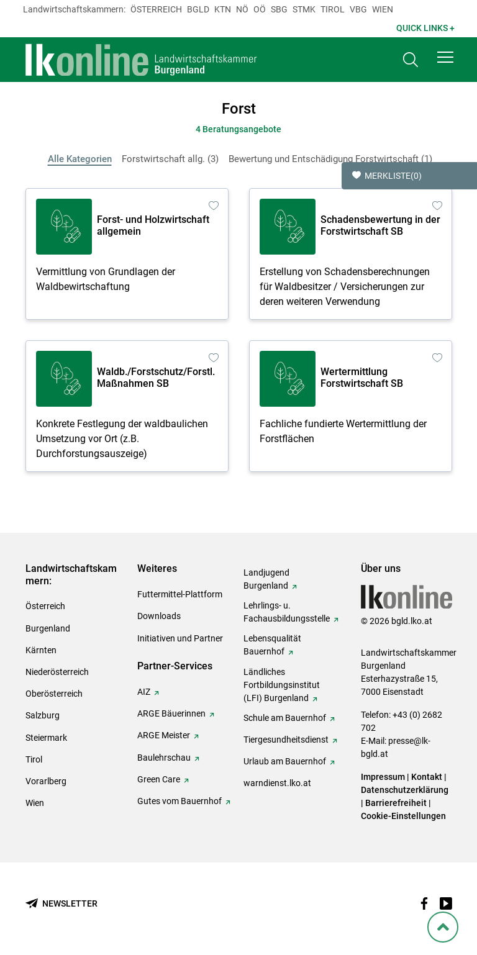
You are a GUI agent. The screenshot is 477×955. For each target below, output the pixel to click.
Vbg (358, 9)
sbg (279, 9)
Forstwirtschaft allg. (170, 159)
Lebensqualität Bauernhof (272, 644)
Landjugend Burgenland (266, 579)
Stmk (304, 9)
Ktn (222, 9)
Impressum (383, 777)
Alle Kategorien (80, 159)
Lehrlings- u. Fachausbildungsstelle (286, 611)
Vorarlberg (45, 781)
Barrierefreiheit (396, 803)
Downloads (159, 616)
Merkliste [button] (387, 176)
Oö (259, 9)
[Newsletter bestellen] (61, 903)
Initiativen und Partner (180, 638)
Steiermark (46, 738)
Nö (242, 9)
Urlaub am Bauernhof (284, 761)
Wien (382, 9)
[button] (445, 57)
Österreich (156, 9)
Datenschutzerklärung (404, 790)
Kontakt (426, 777)
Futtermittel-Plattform (179, 594)
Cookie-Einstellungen (403, 816)
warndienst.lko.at (277, 783)
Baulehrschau (164, 758)
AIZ (143, 692)
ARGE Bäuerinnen (171, 713)
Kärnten (41, 650)
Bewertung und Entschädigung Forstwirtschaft (330, 159)
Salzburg (42, 715)
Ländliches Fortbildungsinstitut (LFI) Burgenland (281, 685)
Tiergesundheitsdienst (286, 740)
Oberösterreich (54, 694)
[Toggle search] (410, 60)
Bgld (198, 9)
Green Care (158, 779)
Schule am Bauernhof (284, 718)
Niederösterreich (57, 672)
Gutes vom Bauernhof (179, 801)
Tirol (332, 9)
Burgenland (47, 628)
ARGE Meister (163, 735)
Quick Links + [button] (425, 28)
